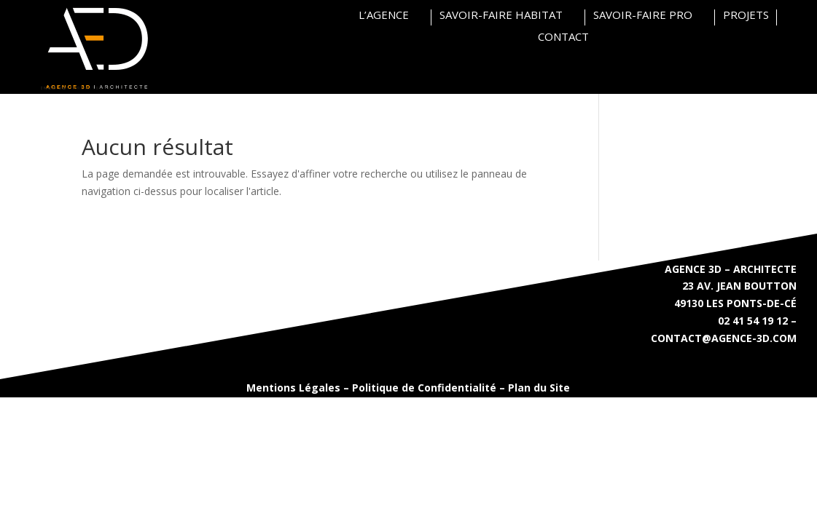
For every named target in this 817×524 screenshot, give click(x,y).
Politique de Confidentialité (424, 387)
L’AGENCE (384, 15)
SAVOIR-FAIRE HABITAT (501, 15)
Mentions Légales (293, 387)
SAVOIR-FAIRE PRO (642, 15)
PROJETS (746, 15)
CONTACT (563, 37)
